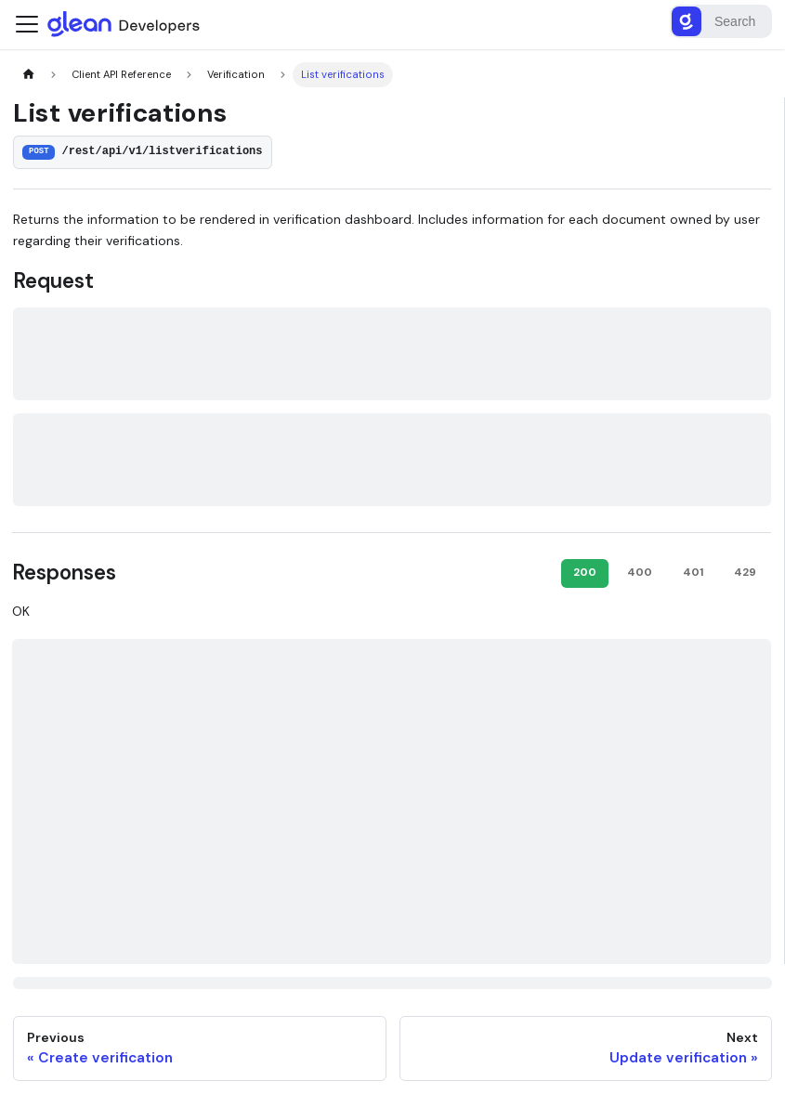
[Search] (721, 21)
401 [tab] (693, 572)
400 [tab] (639, 572)
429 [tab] (745, 572)
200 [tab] (584, 572)
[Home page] (28, 74)
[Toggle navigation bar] (27, 24)
